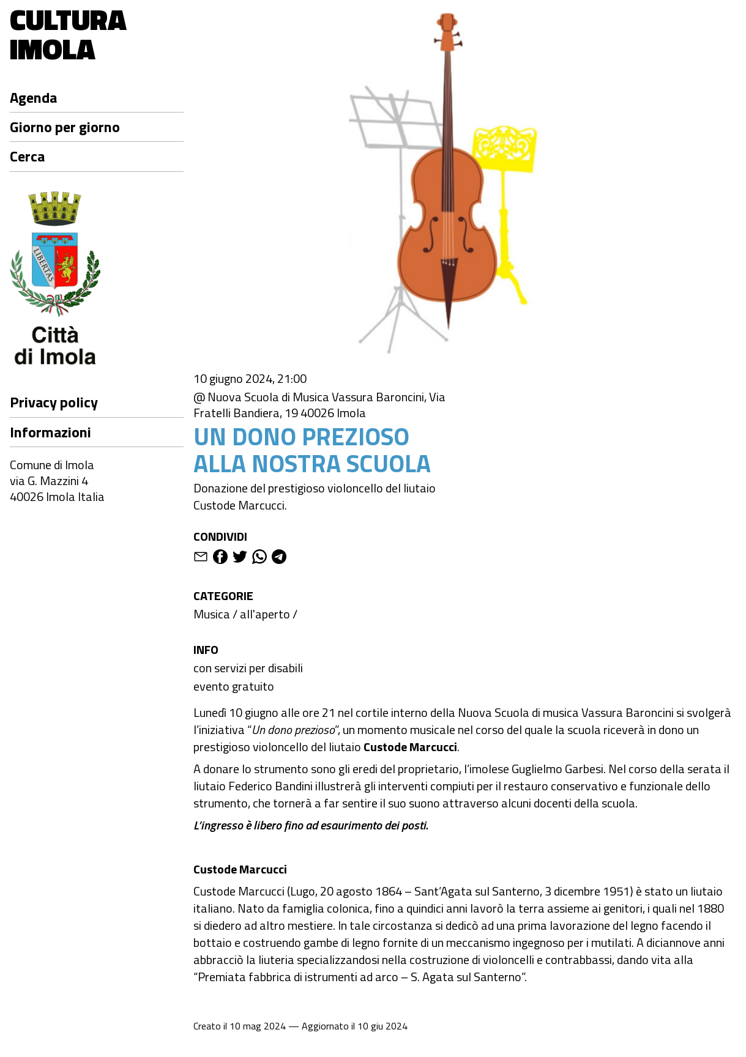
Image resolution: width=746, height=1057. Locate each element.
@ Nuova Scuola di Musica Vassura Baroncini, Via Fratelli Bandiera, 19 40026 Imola (319, 405)
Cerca (27, 156)
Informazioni (50, 432)
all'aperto (265, 613)
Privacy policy (54, 402)
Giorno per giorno (65, 127)
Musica (211, 613)
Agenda (33, 97)
